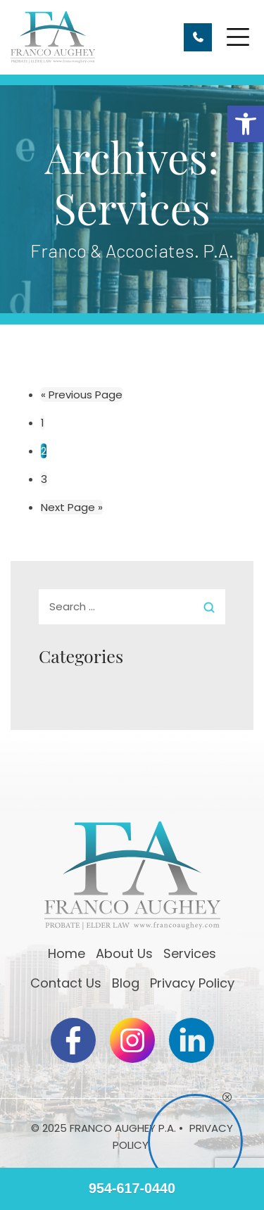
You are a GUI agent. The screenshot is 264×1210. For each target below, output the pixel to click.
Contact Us (65, 983)
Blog (125, 983)
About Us (124, 953)
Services (189, 953)
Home (66, 953)
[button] (245, 124)
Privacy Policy (192, 983)
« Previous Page (81, 394)
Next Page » (72, 507)
